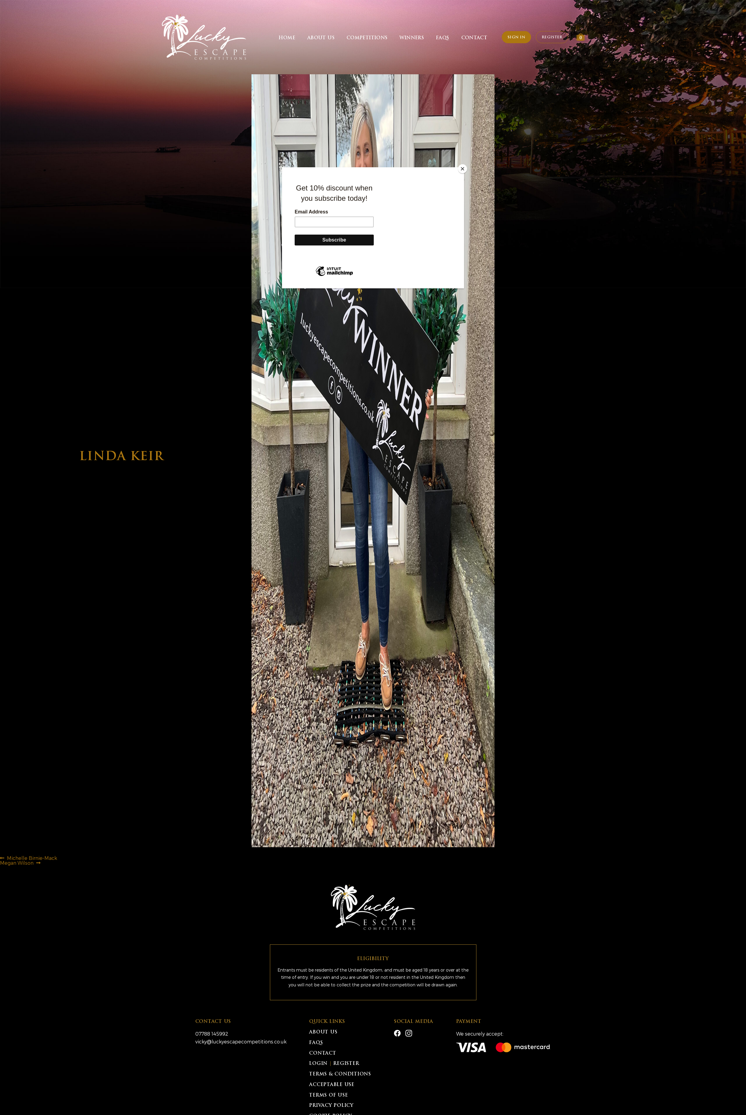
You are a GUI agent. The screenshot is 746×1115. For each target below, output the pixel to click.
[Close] (462, 168)
